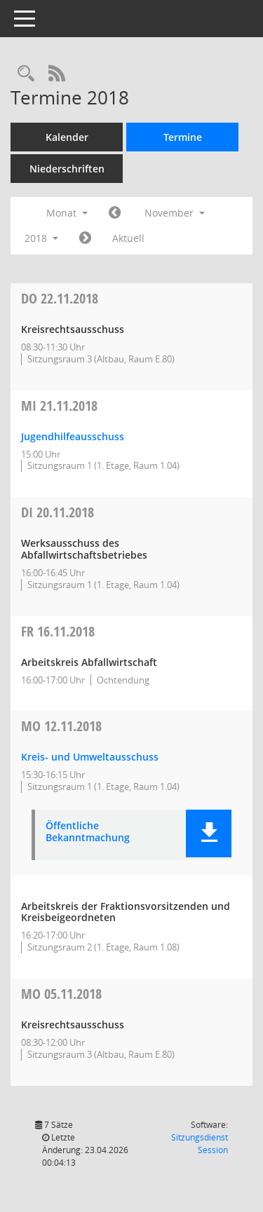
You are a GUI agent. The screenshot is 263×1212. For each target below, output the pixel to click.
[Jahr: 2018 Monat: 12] (85, 238)
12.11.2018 (61, 725)
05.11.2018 (61, 993)
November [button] (174, 212)
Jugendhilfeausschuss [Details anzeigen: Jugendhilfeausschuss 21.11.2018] (72, 436)
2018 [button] (41, 238)
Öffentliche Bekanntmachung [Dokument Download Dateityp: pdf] (88, 832)
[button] (208, 833)
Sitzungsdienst (199, 1143)
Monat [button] (67, 212)
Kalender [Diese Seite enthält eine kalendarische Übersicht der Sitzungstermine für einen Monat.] (67, 137)
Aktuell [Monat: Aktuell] (128, 238)
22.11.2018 (59, 298)
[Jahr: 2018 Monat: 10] (114, 213)
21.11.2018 (59, 405)
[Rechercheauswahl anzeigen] (26, 74)
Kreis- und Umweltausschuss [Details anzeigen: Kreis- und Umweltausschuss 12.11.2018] (90, 756)
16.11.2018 (58, 631)
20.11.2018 (57, 512)
